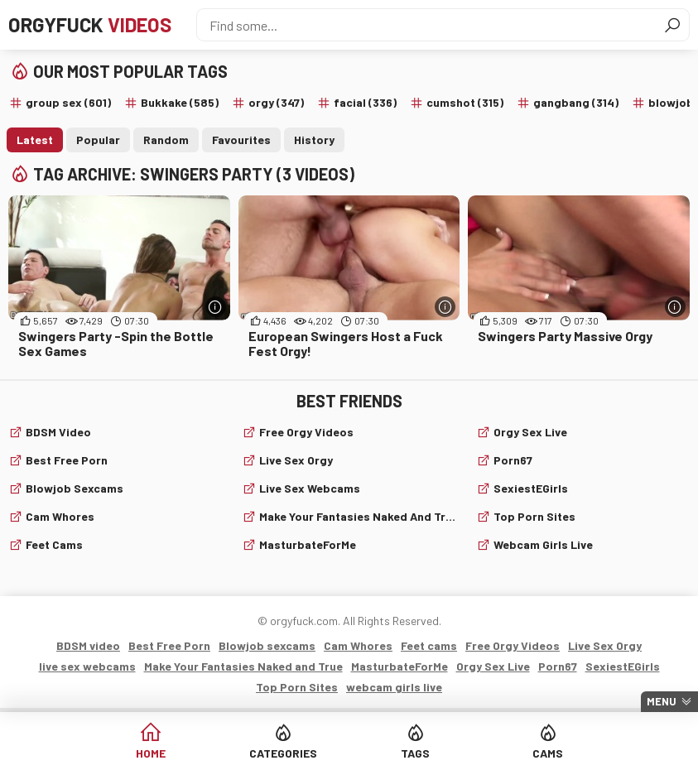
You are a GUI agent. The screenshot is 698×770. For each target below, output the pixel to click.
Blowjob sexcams (74, 488)
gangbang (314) (576, 102)
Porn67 (512, 460)
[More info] (215, 306)
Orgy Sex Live (530, 432)
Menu (661, 701)
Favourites (241, 139)
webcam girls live (543, 544)
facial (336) (365, 102)
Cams (547, 753)
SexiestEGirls (530, 488)
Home (151, 753)
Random (166, 139)
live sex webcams (309, 488)
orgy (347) (276, 102)
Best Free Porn (67, 460)
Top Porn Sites (534, 516)
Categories (283, 753)
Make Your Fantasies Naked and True (357, 516)
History (314, 139)
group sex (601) (68, 102)
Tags (415, 753)
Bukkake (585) (180, 102)
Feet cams (54, 544)
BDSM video (58, 432)
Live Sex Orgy (296, 460)
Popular (98, 139)
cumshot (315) (464, 102)
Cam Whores (60, 516)
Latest (35, 139)
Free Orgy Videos (306, 432)
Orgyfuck (89, 24)
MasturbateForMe (307, 544)
